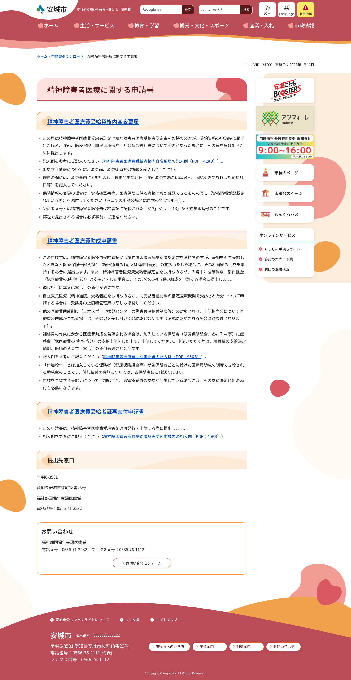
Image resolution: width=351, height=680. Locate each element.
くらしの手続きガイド (282, 249)
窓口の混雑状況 (276, 269)
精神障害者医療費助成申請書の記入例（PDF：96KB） (152, 356)
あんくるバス (286, 214)
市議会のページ (288, 193)
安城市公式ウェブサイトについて (82, 619)
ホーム (42, 56)
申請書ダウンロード (67, 56)
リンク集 (132, 619)
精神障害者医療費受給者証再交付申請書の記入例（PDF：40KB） (162, 436)
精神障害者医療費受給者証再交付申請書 (95, 411)
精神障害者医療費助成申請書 (82, 240)
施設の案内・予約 (278, 259)
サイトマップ (166, 619)
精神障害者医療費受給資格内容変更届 (93, 121)
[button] (267, 9)
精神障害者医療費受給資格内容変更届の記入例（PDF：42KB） (160, 161)
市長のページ (286, 172)
